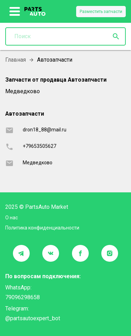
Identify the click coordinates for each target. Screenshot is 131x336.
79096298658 (22, 297)
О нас (11, 217)
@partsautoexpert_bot (32, 318)
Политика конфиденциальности (42, 228)
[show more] (14, 11)
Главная (15, 59)
